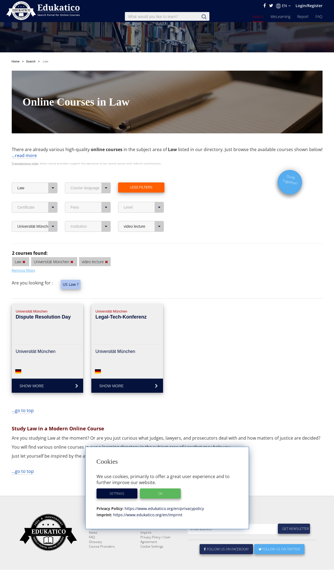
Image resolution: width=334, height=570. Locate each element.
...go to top (23, 398)
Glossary (95, 542)
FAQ (319, 16)
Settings (117, 493)
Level (144, 194)
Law (37, 175)
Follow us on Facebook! (226, 549)
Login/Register (309, 5)
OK (160, 493)
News (93, 532)
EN (283, 5)
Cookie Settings (151, 546)
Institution (91, 213)
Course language (91, 175)
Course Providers (102, 546)
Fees (91, 194)
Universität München (37, 213)
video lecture (144, 213)
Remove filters (23, 257)
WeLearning (280, 16)
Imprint (145, 532)
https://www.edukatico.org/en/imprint (147, 514)
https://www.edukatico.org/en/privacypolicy (164, 508)
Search (258, 16)
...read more (24, 143)
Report (303, 16)
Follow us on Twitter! (279, 549)
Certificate (37, 194)
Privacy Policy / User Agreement (155, 539)
